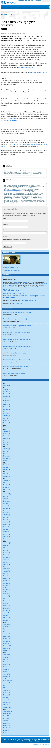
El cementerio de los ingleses (13, 293)
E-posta (5, 224)
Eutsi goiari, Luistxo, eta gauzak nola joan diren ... (18, 319)
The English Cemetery (11, 290)
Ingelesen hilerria (9, 14)
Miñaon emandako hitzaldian (25, 188)
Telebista (32, 296)
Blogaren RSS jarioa (11, 268)
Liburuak (43, 296)
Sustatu (24, 282)
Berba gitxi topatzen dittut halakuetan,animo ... (17, 332)
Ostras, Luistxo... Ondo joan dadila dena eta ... (17, 346)
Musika (12, 297)
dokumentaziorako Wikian (9, 120)
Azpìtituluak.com (12, 285)
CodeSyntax (16, 282)
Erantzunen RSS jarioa (12, 270)
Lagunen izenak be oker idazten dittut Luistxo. (17, 360)
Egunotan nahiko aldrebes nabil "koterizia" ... (17, 366)
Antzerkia (6, 297)
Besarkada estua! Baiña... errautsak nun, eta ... (17, 339)
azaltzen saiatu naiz (14, 118)
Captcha (5, 237)
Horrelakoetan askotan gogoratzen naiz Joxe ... (17, 325)
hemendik (19, 303)
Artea (37, 296)
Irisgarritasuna (37, 744)
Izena (4, 218)
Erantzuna (7, 230)
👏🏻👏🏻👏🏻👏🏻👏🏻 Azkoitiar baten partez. (14, 353)
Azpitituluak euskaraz (27, 67)
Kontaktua (46, 744)
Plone (30, 741)
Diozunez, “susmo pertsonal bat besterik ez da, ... (18, 312)
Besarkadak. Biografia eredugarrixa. (14, 373)
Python (37, 741)
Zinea (26, 296)
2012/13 (21, 296)
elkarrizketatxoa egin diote (11, 190)
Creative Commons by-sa (28, 300)
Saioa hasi (46, 1)
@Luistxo (44, 283)
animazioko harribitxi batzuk (38, 72)
